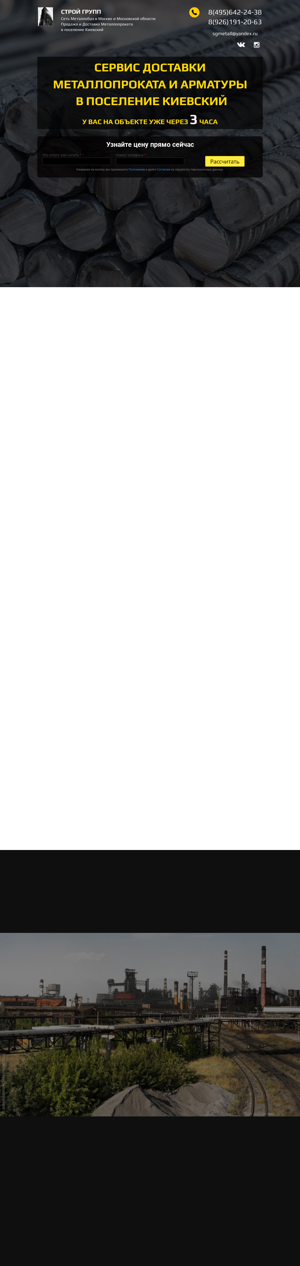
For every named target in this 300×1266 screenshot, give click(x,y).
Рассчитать (224, 161)
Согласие (163, 169)
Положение (136, 169)
